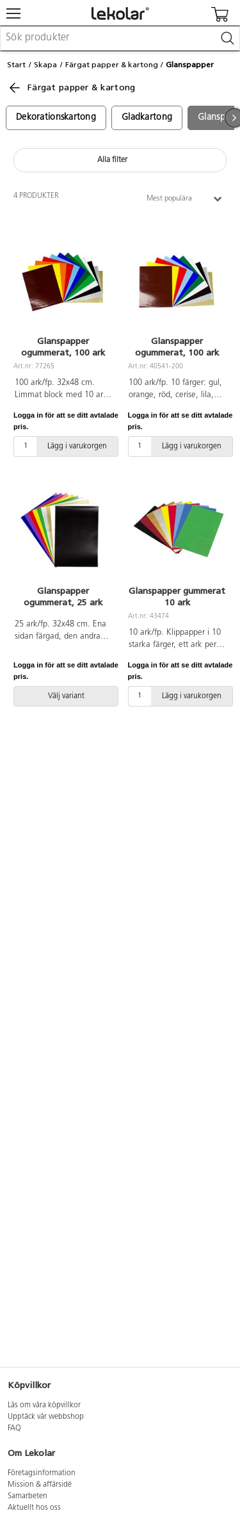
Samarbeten (27, 1496)
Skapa (45, 64)
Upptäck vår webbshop (46, 1417)
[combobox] (120, 38)
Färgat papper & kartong (111, 64)
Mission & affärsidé (40, 1485)
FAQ (14, 1428)
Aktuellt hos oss (34, 1508)
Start (16, 64)
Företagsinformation (42, 1473)
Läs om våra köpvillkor (44, 1405)
